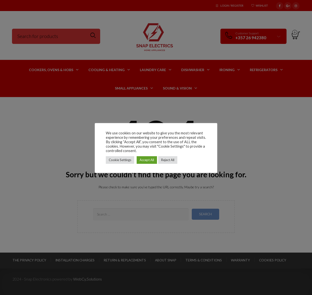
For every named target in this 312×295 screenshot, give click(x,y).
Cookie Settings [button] (120, 160)
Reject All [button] (167, 160)
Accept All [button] (147, 160)
